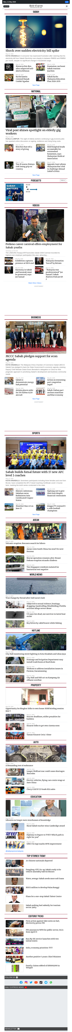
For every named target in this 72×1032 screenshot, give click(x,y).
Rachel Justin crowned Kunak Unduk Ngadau (22, 79)
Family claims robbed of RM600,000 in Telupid (43, 967)
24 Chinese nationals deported (39, 861)
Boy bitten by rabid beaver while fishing (44, 623)
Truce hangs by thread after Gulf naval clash (25, 598)
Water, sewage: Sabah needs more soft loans (45, 879)
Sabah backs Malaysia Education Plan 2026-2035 (56, 79)
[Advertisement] (39, 300)
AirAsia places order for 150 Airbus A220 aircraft (24, 392)
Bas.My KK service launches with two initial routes (42, 940)
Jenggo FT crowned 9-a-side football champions (56, 508)
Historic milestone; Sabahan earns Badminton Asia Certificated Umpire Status (24, 495)
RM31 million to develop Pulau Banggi (42, 887)
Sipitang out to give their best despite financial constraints (56, 493)
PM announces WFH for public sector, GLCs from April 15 (44, 931)
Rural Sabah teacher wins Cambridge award (46, 826)
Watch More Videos (34, 283)
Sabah (36, 12)
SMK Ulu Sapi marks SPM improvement (44, 844)
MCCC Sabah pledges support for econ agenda (31, 357)
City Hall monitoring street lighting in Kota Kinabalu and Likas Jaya (36, 654)
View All (63, 180)
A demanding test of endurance (19, 765)
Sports (36, 433)
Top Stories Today (36, 856)
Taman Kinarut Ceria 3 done (39, 735)
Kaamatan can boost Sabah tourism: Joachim (56, 68)
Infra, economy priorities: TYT (39, 948)
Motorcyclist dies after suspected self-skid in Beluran (25, 68)
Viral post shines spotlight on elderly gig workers (33, 131)
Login (66, 2)
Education (36, 797)
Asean (36, 520)
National (36, 91)
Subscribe (6, 6)
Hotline (36, 630)
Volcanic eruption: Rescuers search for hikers (25, 543)
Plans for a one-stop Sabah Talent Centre (44, 896)
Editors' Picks (36, 916)
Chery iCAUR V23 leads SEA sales (41, 789)
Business (36, 317)
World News (36, 574)
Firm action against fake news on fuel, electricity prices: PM (43, 922)
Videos (36, 205)
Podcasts (36, 180)
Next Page (36, 85)
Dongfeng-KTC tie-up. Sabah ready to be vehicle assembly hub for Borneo (43, 871)
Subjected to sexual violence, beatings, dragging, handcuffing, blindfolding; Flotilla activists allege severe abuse (46, 606)
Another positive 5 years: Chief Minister (43, 957)
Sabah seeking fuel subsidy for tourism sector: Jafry (43, 906)
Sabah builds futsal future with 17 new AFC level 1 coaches (35, 473)
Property (36, 685)
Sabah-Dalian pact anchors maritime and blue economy (55, 392)
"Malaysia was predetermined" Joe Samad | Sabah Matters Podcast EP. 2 (54, 274)
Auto (36, 742)
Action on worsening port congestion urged (56, 382)
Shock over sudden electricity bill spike (32, 50)
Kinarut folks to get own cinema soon (43, 726)
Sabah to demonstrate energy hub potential (25, 382)
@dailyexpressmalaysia (14, 851)
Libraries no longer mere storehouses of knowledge (28, 820)
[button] (67, 6)
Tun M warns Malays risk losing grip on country (25, 166)
